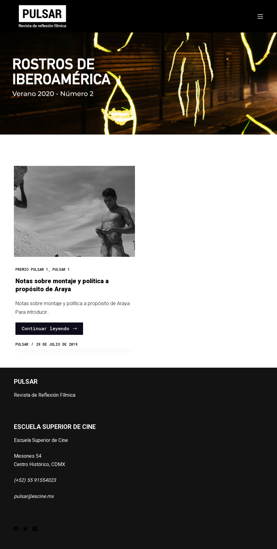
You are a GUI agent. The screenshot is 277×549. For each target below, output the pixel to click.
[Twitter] (25, 528)
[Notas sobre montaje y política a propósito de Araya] (74, 211)
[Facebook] (16, 528)
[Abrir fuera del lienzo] (260, 16)
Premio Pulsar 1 (31, 269)
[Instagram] (34, 528)
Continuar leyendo (50, 328)
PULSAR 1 (61, 269)
